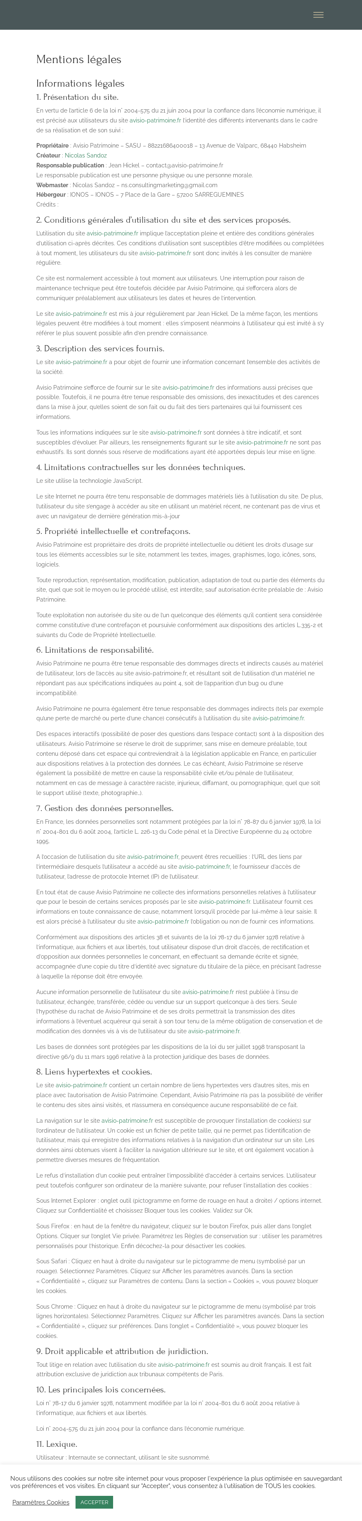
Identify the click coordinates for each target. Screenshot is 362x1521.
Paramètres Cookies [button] (40, 1502)
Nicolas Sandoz (86, 155)
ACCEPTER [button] (94, 1502)
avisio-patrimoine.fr (155, 120)
